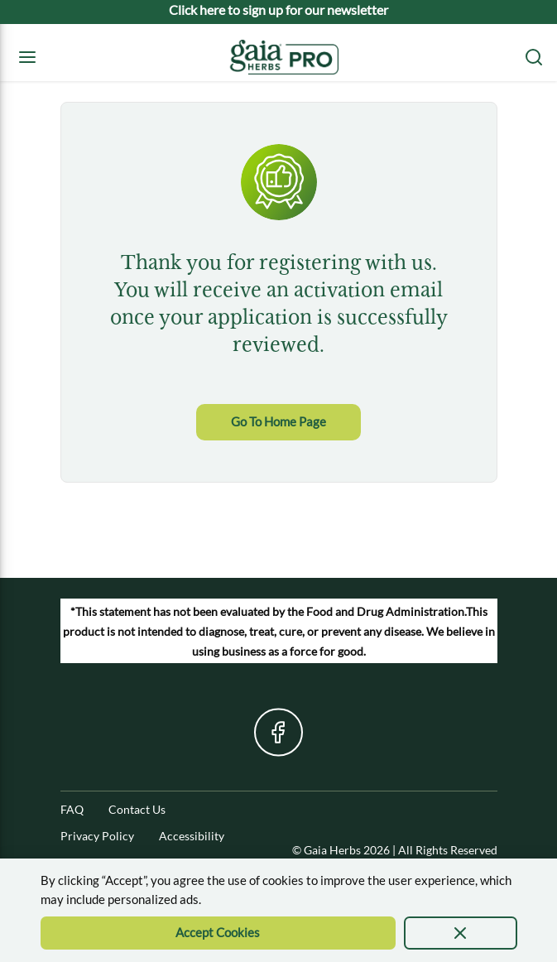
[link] (278, 422)
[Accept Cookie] (218, 933)
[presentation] (460, 933)
